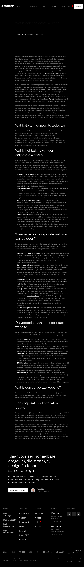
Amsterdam (56, 526)
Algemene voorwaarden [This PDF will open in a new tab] (63, 558)
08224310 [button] (78, 551)
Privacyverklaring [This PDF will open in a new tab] (76, 558)
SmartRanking (33, 560)
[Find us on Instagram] (69, 514)
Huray (20, 560)
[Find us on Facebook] (74, 514)
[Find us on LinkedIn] (78, 514)
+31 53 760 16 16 (56, 521)
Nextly (26, 560)
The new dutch (7, 560)
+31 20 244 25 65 (56, 534)
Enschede (56, 513)
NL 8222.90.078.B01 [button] (75, 553)
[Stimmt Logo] (7, 6)
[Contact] (78, 6)
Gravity (15, 560)
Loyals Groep (16, 558)
